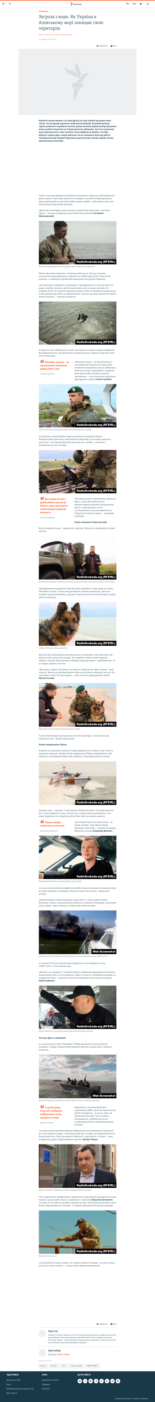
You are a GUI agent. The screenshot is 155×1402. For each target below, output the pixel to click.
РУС (127, 4)
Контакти (46, 1389)
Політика (43, 11)
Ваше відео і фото (14, 1380)
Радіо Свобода (66, 35)
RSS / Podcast (12, 1393)
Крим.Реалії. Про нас (50, 1380)
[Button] (102, 46)
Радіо (9, 1385)
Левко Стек (43, 35)
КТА (134, 4)
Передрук (46, 1385)
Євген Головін (54, 35)
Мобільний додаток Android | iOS (20, 1389)
